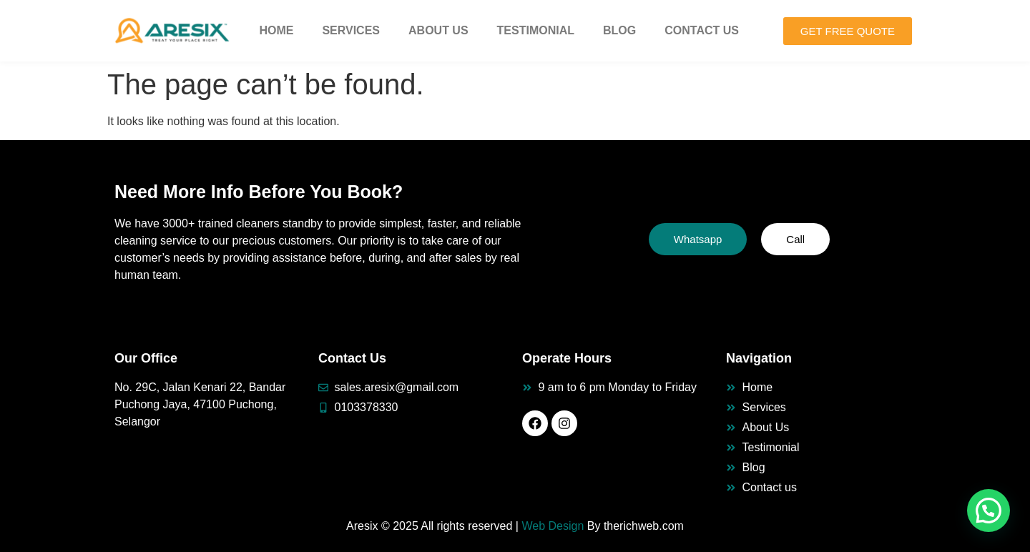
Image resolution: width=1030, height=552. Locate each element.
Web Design (552, 526)
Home (276, 30)
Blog (619, 30)
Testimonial (535, 30)
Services (351, 30)
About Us (438, 30)
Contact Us (701, 30)
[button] (988, 510)
